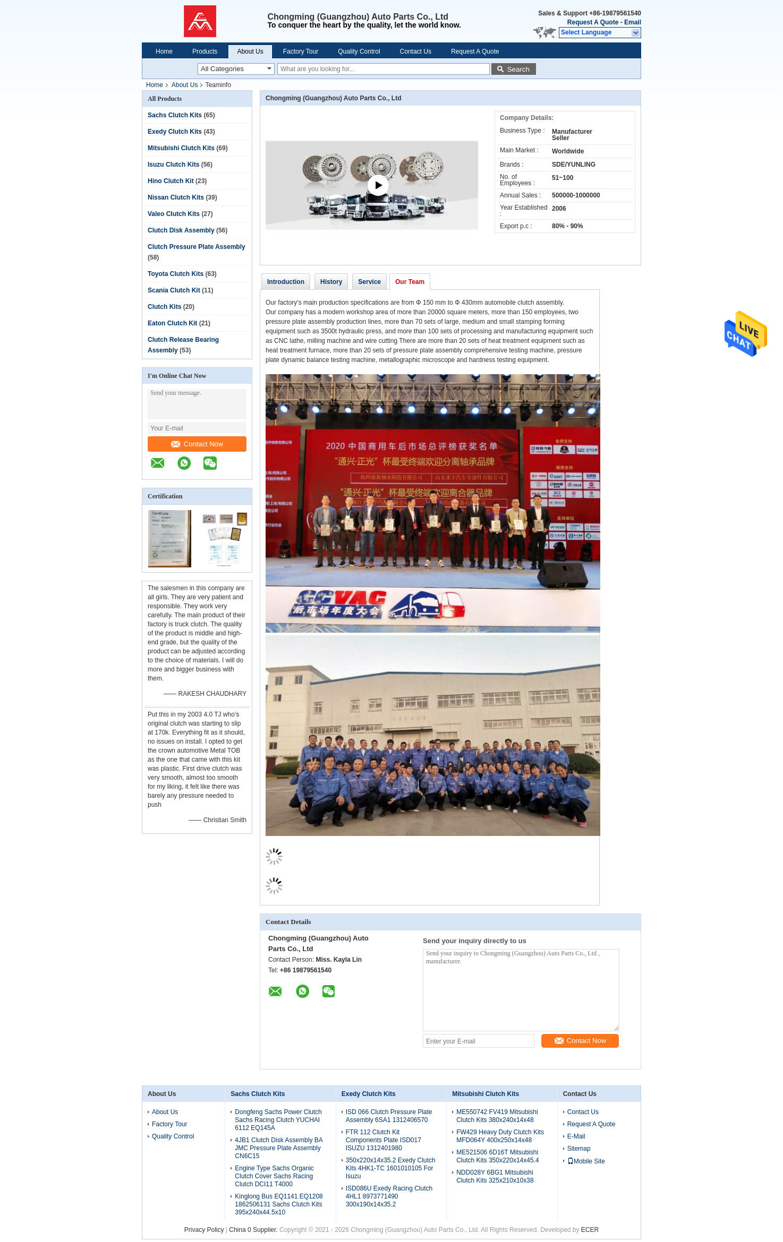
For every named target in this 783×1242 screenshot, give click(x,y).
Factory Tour (300, 51)
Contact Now (197, 444)
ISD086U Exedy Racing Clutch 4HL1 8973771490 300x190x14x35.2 (389, 1196)
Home (164, 51)
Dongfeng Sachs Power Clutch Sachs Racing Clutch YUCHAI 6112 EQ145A (278, 1120)
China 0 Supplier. (254, 1230)
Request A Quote (592, 22)
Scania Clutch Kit (174, 290)
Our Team (409, 282)
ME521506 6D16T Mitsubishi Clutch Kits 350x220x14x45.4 (497, 1156)
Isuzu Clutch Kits (173, 164)
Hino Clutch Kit (171, 181)
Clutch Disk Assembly (181, 230)
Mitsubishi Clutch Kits (181, 148)
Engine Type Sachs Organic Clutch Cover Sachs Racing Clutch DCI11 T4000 (274, 1176)
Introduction (285, 282)
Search (518, 69)
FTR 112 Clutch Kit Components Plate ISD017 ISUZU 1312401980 (383, 1140)
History (331, 282)
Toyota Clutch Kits (175, 274)
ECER (590, 1230)
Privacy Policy (204, 1230)
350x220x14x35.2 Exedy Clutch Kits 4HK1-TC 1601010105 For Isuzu (391, 1168)
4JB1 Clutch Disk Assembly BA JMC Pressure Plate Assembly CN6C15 (278, 1148)
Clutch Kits (164, 306)
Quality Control (359, 51)
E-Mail (576, 1136)
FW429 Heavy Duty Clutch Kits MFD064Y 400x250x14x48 (500, 1136)
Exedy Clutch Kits (175, 131)
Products (204, 51)
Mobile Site (586, 1161)
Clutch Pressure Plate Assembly (196, 247)
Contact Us (415, 51)
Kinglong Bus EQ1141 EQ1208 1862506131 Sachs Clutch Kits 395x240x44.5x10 (278, 1204)
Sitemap (579, 1148)
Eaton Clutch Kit (172, 323)
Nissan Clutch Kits (176, 197)
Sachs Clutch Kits (175, 115)
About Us (250, 51)
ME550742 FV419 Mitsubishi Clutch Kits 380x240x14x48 (497, 1116)
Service (369, 282)
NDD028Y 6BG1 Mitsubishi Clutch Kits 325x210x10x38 (494, 1176)
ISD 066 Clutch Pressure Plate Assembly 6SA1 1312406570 (389, 1116)
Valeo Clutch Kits (174, 214)
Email (632, 22)
